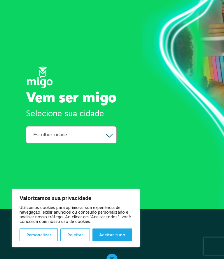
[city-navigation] (71, 135)
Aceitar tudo (112, 235)
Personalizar (39, 235)
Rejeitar (75, 235)
